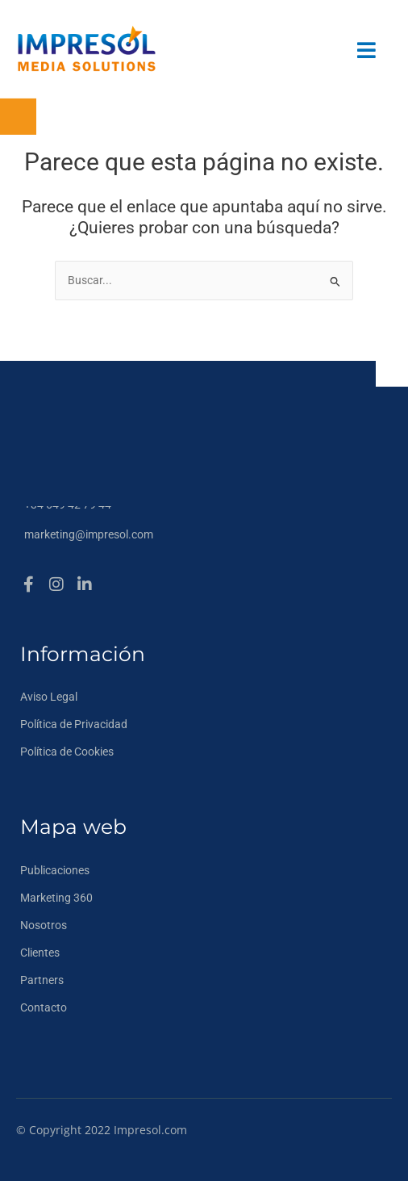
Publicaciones (55, 870)
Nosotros (43, 925)
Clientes (40, 952)
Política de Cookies (67, 751)
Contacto (43, 1007)
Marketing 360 (56, 897)
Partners (42, 980)
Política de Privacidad (73, 724)
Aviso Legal (48, 696)
